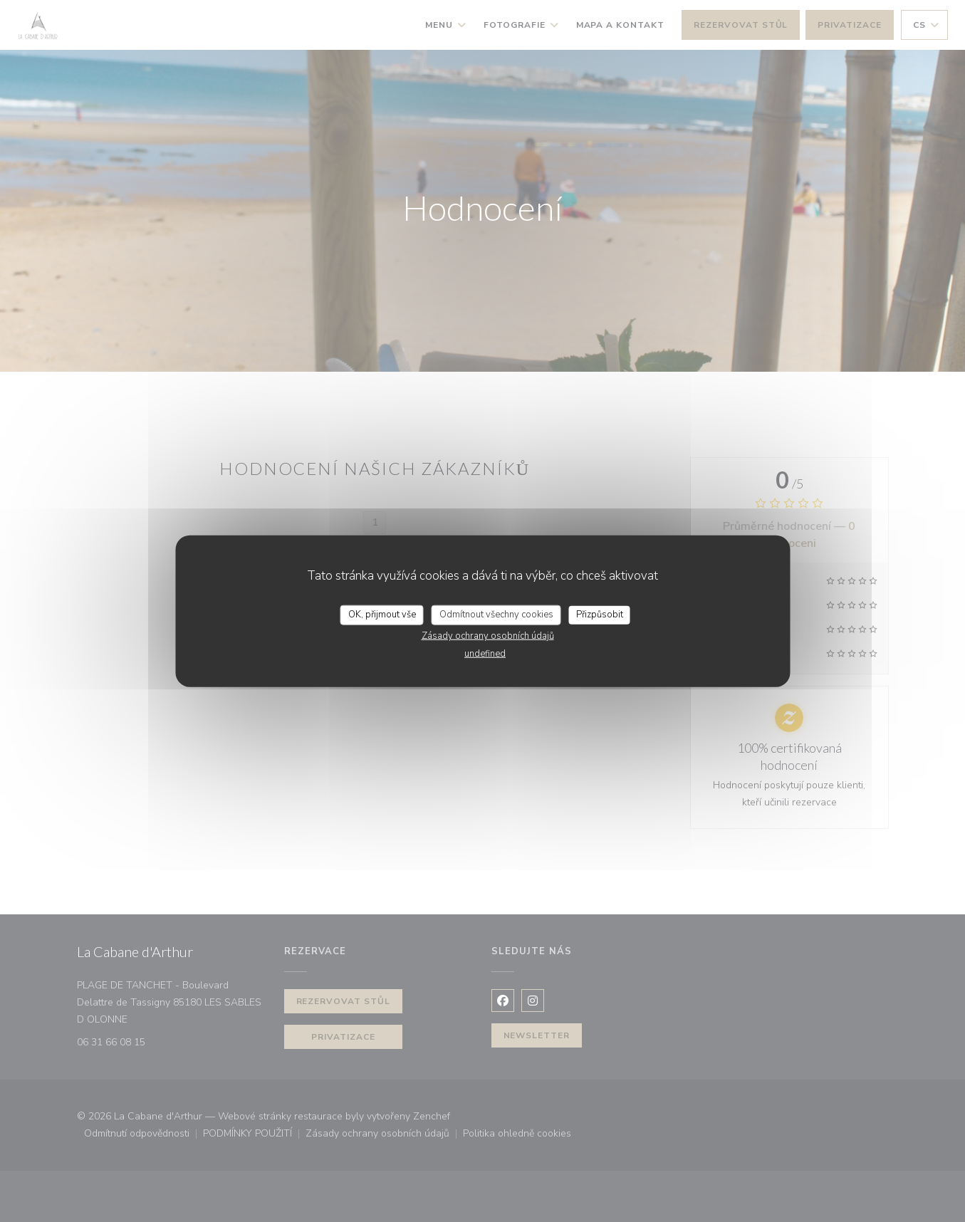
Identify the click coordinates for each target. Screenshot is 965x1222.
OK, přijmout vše (382, 614)
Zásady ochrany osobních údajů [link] (488, 635)
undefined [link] (485, 653)
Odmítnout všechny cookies (496, 614)
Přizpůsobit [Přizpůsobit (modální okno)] (599, 614)
